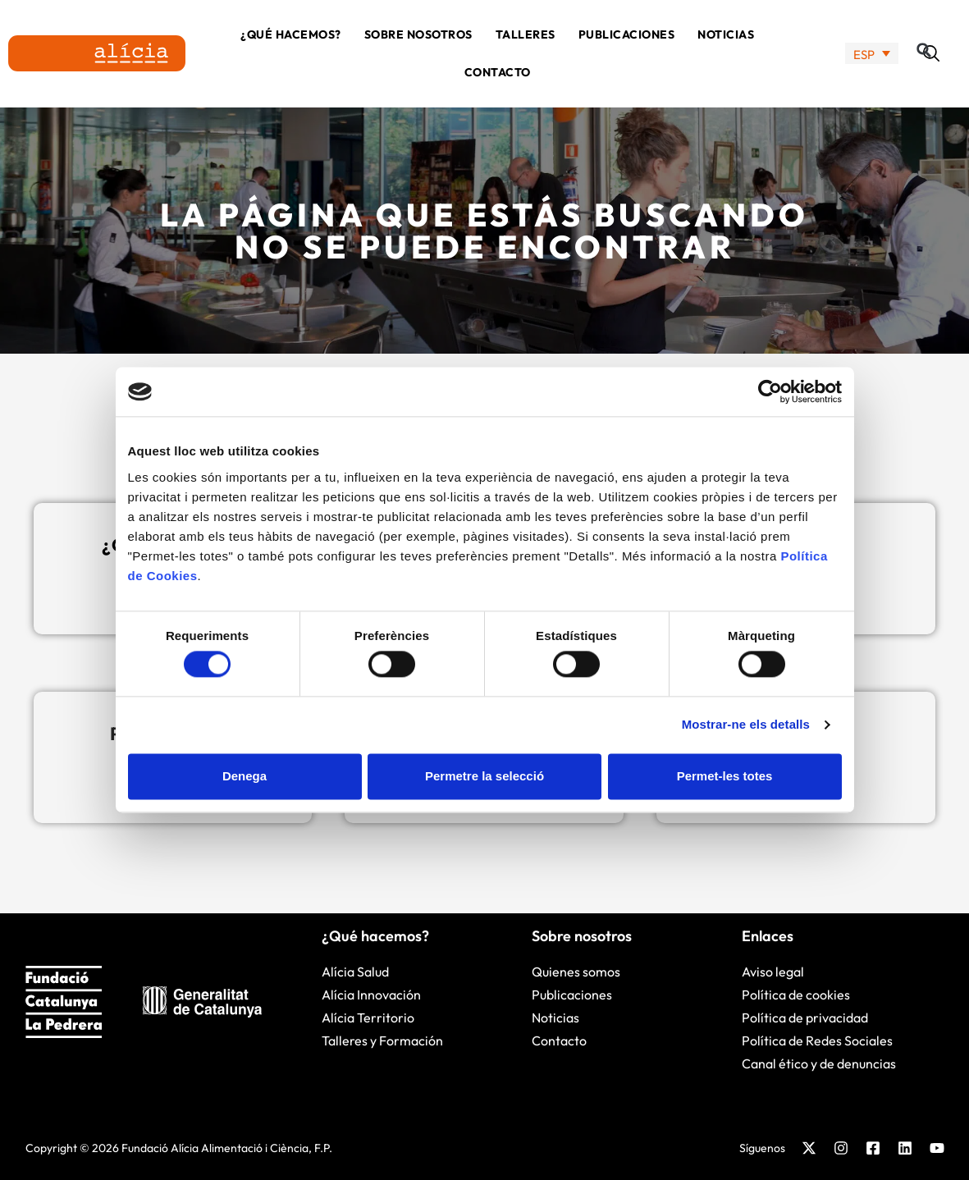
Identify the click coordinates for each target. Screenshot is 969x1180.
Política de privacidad (805, 1017)
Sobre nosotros (418, 34)
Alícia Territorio (368, 1017)
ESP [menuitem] (864, 54)
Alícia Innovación (371, 994)
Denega (244, 776)
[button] (931, 53)
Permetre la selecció (484, 776)
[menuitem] (871, 54)
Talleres (525, 34)
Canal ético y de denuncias (819, 1063)
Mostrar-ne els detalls (746, 725)
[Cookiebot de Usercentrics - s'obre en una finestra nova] (770, 391)
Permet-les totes (725, 776)
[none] (871, 54)
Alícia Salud (355, 971)
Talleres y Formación (382, 1040)
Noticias (725, 34)
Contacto (497, 72)
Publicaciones (626, 34)
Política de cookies (796, 994)
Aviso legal (773, 971)
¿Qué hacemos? (290, 34)
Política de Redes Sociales (817, 1040)
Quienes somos (576, 971)
